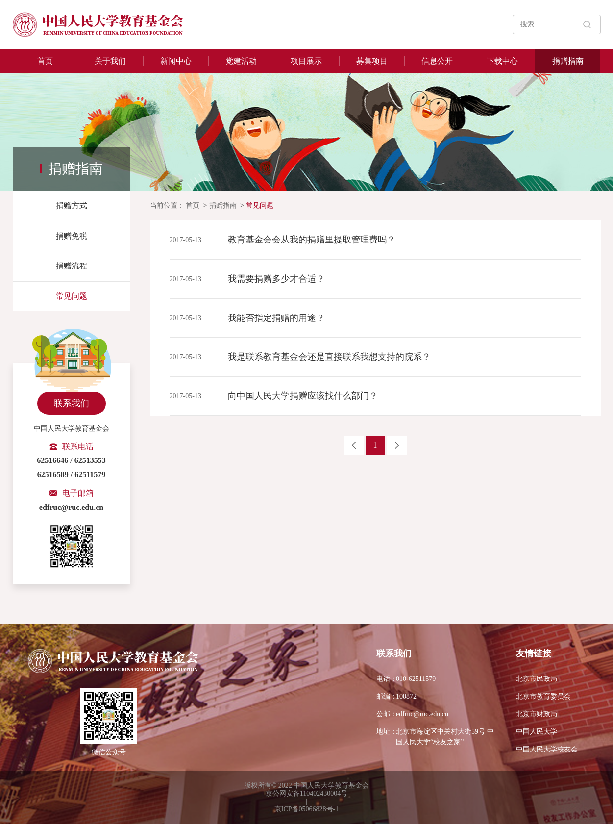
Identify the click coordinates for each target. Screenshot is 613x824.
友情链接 (533, 653)
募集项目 (372, 61)
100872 (396, 696)
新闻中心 (176, 61)
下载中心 (502, 61)
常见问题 (71, 296)
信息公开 (437, 61)
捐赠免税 (71, 236)
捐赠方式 (71, 205)
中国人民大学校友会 (547, 749)
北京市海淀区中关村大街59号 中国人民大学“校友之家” (435, 736)
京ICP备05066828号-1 (306, 809)
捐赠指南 (568, 61)
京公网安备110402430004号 (306, 793)
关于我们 (110, 61)
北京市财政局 (536, 714)
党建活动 (241, 61)
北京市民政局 (536, 678)
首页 (45, 61)
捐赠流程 (71, 266)
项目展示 (306, 61)
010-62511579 (406, 679)
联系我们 (71, 403)
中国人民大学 (536, 731)
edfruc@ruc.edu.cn (412, 714)
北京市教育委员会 (543, 696)
